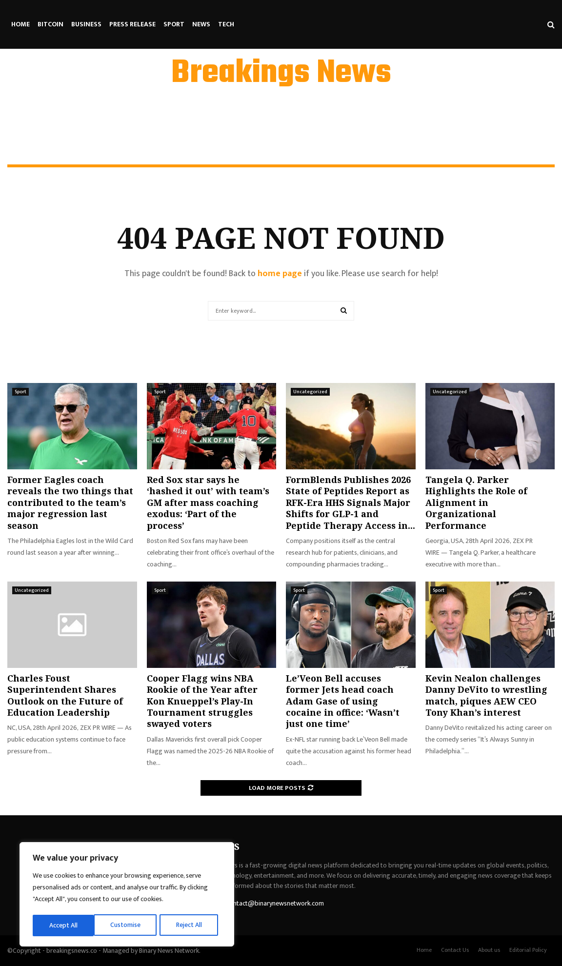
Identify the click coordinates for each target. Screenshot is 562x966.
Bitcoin (50, 24)
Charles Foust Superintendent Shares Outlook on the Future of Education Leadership (65, 695)
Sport (173, 24)
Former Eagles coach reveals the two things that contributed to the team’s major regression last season (70, 502)
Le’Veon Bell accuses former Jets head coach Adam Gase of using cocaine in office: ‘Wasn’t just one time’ (343, 701)
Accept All (191, 925)
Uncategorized (310, 392)
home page (280, 273)
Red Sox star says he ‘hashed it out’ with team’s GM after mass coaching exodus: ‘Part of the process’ (208, 502)
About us (489, 950)
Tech (226, 24)
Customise (64, 925)
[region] (127, 895)
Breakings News (281, 73)
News (201, 24)
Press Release (132, 24)
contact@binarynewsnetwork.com (275, 903)
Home (20, 24)
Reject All (128, 925)
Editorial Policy (528, 950)
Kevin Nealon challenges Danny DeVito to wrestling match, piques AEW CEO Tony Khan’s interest (486, 695)
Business (86, 24)
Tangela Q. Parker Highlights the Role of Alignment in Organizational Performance (476, 502)
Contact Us (455, 950)
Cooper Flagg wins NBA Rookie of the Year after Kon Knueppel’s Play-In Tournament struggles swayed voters (202, 701)
